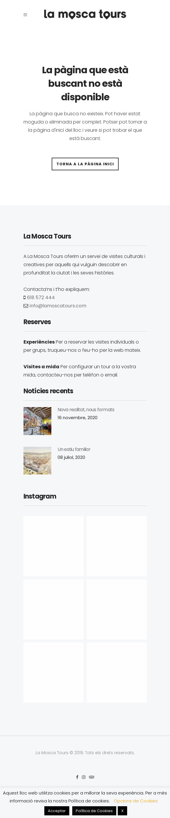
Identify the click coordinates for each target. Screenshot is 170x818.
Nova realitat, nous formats (86, 409)
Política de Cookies (94, 811)
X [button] (122, 811)
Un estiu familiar (74, 449)
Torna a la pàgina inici (85, 164)
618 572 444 (41, 297)
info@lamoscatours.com (58, 305)
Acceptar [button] (57, 811)
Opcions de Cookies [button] (136, 801)
